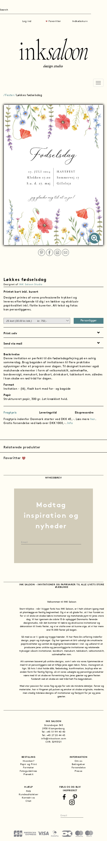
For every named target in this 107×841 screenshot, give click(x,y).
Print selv (10, 333)
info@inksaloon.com (53, 738)
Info (70, 423)
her (92, 419)
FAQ (28, 791)
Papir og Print (28, 764)
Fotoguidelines (28, 771)
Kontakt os (28, 798)
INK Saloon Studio (31, 284)
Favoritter (55, 21)
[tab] (53, 291)
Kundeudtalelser (28, 794)
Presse (78, 771)
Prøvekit (28, 774)
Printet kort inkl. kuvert (21, 292)
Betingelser (78, 764)
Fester (9, 95)
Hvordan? (28, 761)
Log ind (26, 21)
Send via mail (13, 343)
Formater (28, 767)
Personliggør (88, 320)
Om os (78, 761)
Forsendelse (78, 767)
